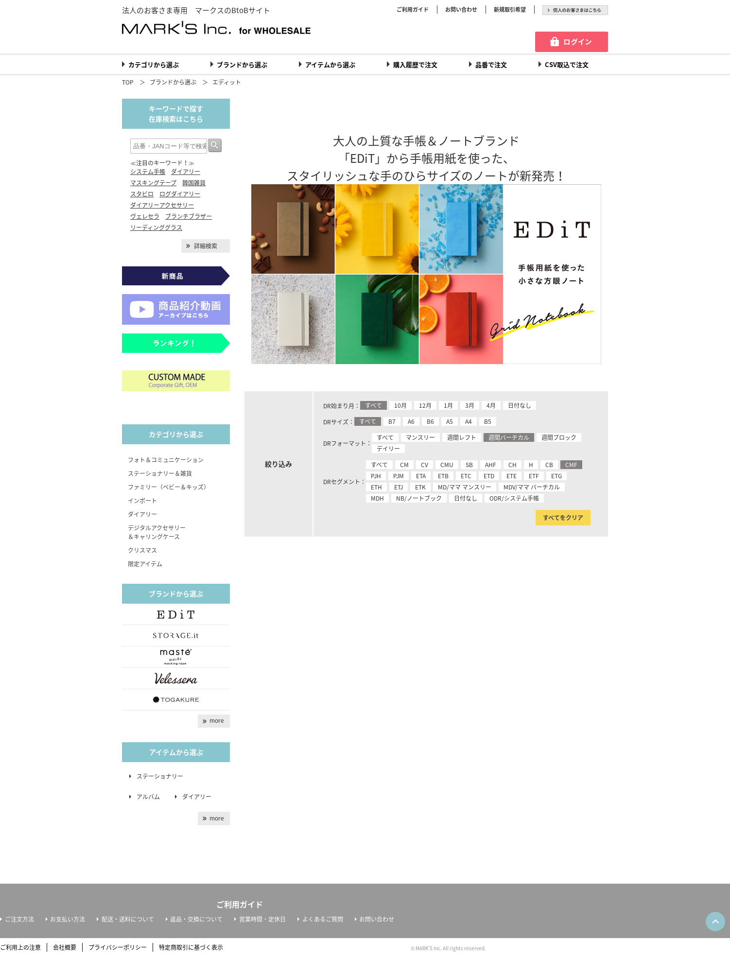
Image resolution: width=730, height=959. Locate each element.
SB (469, 464)
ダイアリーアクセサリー (162, 205)
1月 (448, 405)
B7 (392, 421)
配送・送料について (128, 919)
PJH (376, 475)
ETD (489, 475)
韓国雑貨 (194, 182)
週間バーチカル (508, 437)
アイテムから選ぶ (330, 64)
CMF (571, 464)
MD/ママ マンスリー (464, 487)
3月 (469, 405)
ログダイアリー (179, 194)
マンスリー (420, 437)
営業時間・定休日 (262, 919)
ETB (443, 475)
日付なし (519, 405)
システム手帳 (147, 171)
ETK (420, 487)
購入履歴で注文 (415, 64)
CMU (446, 464)
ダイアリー (185, 171)
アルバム (151, 796)
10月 (400, 405)
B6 (430, 421)
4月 (491, 405)
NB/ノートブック (419, 498)
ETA (421, 475)
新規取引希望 (510, 9)
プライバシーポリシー (117, 947)
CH (512, 464)
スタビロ (142, 194)
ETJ (398, 487)
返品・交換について (196, 919)
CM (404, 464)
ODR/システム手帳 (514, 498)
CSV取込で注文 (567, 64)
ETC (466, 475)
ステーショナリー (160, 776)
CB (549, 464)
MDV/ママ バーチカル (532, 487)
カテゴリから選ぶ (153, 64)
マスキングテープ (153, 182)
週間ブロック (558, 437)
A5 (449, 421)
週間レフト (461, 437)
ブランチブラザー (188, 216)
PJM (398, 475)
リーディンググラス (156, 227)
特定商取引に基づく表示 (191, 947)
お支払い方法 (67, 919)
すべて (373, 405)
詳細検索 (205, 246)
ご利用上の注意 (20, 947)
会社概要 (64, 947)
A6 (411, 421)
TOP (128, 82)
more (216, 720)
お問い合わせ (461, 9)
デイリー (388, 448)
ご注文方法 (19, 919)
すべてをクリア (563, 517)
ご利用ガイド (413, 9)
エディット (226, 82)
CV (424, 464)
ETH (376, 487)
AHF (490, 464)
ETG (556, 475)
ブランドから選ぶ (242, 64)
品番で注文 (491, 64)
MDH (377, 498)
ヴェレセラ (144, 216)
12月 (425, 405)
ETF (534, 475)
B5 (487, 421)
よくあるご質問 (322, 919)
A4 (468, 421)
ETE (511, 475)
